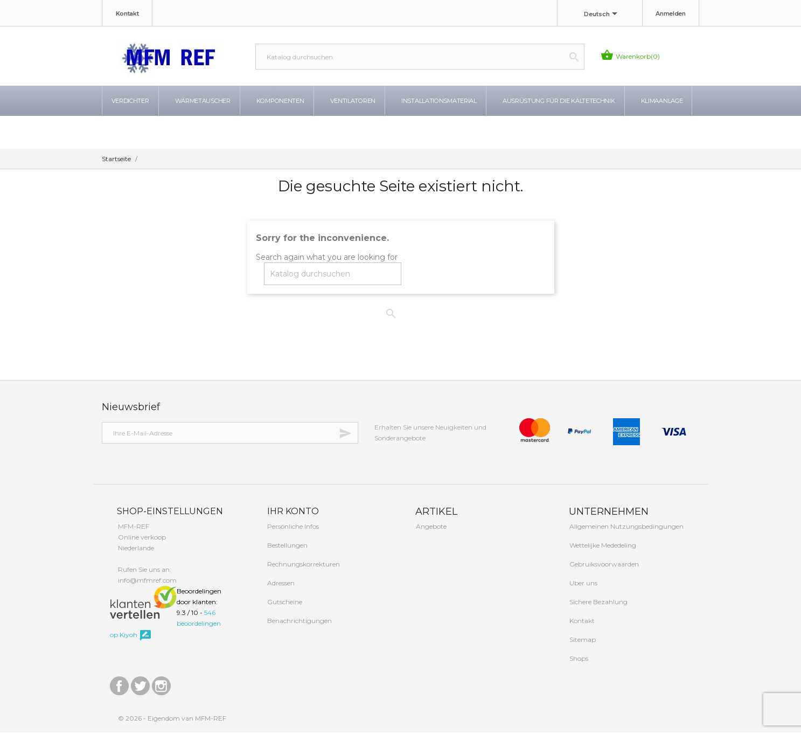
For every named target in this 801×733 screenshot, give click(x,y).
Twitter (140, 683)
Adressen (280, 583)
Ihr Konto (292, 511)
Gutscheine (284, 602)
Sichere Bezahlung (598, 602)
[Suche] (419, 57)
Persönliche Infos (292, 527)
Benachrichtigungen (299, 621)
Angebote (430, 527)
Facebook (119, 683)
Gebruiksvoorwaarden (603, 565)
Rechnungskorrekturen (303, 565)
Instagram (161, 683)
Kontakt (127, 13)
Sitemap (582, 640)
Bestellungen (287, 546)
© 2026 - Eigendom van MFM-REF (172, 719)
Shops (578, 659)
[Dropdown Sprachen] (602, 14)
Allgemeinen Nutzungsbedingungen (626, 527)
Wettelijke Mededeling (602, 546)
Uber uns (582, 583)
